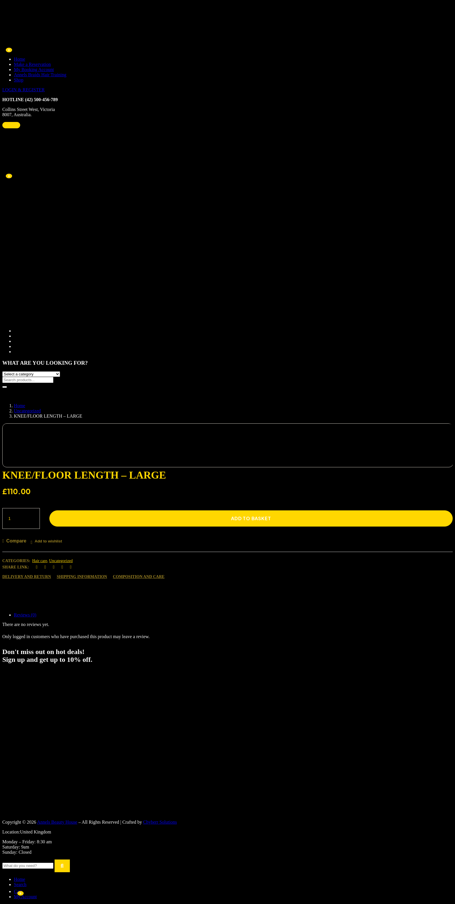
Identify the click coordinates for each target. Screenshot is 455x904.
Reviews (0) (25, 614)
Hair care (39, 561)
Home (19, 59)
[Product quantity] (21, 518)
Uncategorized (27, 410)
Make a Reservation (32, 64)
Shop (18, 79)
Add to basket (251, 518)
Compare (16, 540)
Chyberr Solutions (160, 822)
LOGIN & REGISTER (23, 89)
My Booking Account (34, 69)
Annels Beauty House (57, 822)
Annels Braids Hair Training (40, 74)
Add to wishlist (48, 541)
